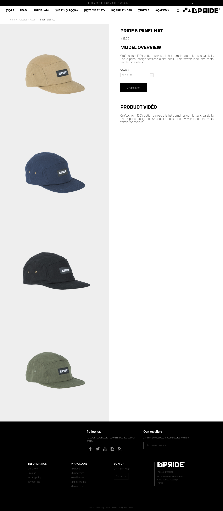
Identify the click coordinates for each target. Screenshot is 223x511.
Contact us (121, 476)
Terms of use (34, 482)
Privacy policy (34, 477)
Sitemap (32, 473)
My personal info (78, 482)
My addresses (77, 477)
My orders (75, 468)
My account (80, 463)
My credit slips (77, 473)
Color (124, 69)
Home (12, 19)
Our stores (33, 468)
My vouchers (77, 486)
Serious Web (129, 507)
